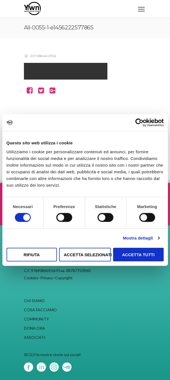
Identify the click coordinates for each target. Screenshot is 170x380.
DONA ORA (34, 328)
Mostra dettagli (138, 238)
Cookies (31, 277)
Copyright (64, 277)
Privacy (46, 277)
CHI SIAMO (34, 300)
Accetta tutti (138, 254)
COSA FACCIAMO (40, 309)
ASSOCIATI (34, 337)
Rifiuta (32, 254)
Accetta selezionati (87, 254)
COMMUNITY (36, 319)
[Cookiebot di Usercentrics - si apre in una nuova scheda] (139, 123)
